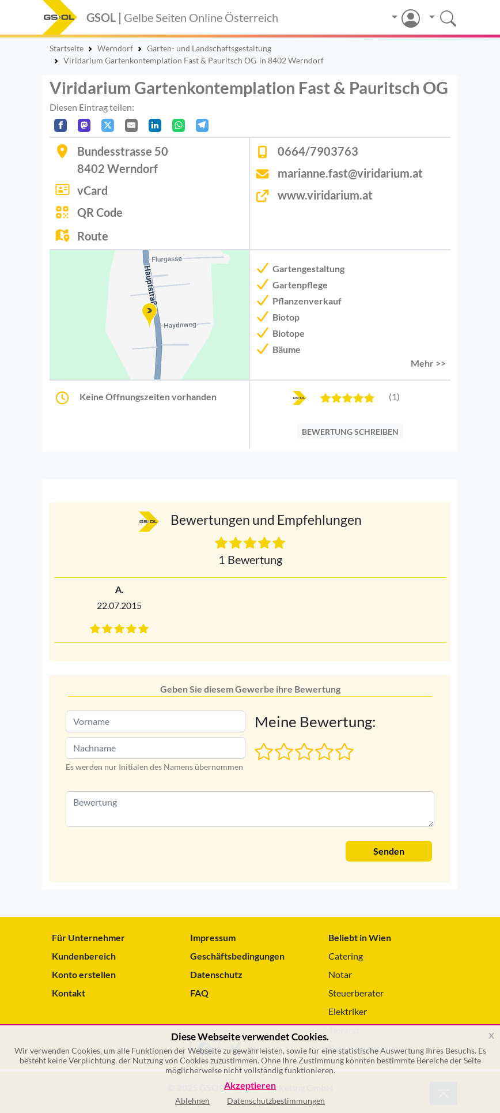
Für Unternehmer (88, 937)
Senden (388, 850)
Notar (340, 974)
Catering (345, 955)
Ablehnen (192, 1101)
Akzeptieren (250, 1086)
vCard (92, 190)
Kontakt (68, 992)
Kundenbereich (84, 955)
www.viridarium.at (325, 195)
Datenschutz (216, 974)
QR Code (100, 212)
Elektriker (347, 1011)
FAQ (199, 992)
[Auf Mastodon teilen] (84, 125)
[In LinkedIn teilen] (155, 125)
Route (92, 236)
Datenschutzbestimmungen (276, 1101)
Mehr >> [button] (428, 363)
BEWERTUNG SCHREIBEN (350, 432)
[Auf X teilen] (107, 125)
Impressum (213, 937)
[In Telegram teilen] (202, 125)
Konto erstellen (84, 974)
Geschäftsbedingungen (237, 955)
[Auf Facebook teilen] (60, 125)
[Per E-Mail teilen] (131, 125)
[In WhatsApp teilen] (178, 125)
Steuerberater (356, 992)
